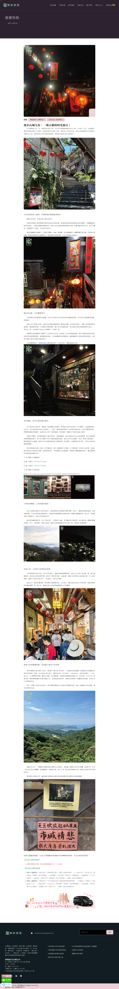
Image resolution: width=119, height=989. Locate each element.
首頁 (9, 23)
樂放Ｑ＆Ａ (99, 5)
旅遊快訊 (80, 5)
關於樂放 (89, 5)
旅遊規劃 (53, 5)
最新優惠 (71, 5)
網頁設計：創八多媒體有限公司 (15, 987)
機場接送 (110, 5)
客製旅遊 (62, 5)
